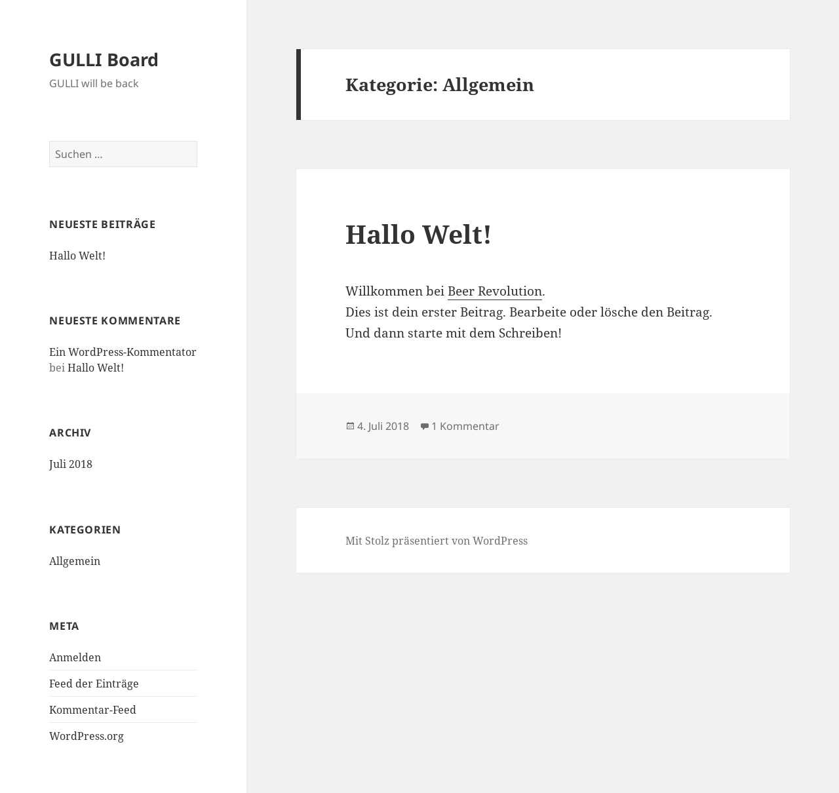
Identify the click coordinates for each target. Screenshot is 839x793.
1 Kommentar (465, 426)
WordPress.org (86, 736)
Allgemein (74, 561)
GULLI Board (104, 59)
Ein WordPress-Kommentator (123, 352)
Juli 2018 (70, 464)
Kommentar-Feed (92, 710)
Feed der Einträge (94, 683)
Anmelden (75, 657)
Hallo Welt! (77, 255)
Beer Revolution (495, 291)
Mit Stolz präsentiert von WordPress (436, 540)
